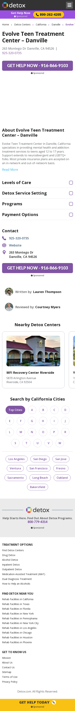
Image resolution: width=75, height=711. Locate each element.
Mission (6, 657)
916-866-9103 (37, 65)
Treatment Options (17, 545)
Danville (56, 24)
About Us (7, 662)
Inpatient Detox (11, 564)
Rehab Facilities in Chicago (17, 632)
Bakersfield (37, 487)
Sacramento (15, 478)
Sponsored (20, 16)
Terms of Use (10, 676)
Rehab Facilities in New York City (20, 623)
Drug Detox (8, 555)
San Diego (40, 459)
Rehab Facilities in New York (18, 613)
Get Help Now (20, 13)
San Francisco (39, 468)
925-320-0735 (12, 53)
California (41, 24)
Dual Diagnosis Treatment (17, 579)
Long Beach (40, 478)
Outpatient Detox (12, 569)
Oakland (62, 478)
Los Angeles (17, 459)
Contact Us (8, 667)
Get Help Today (37, 702)
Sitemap (6, 672)
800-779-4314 (37, 522)
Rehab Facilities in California (17, 599)
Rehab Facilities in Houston (17, 637)
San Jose (60, 459)
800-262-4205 (48, 14)
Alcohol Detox (10, 559)
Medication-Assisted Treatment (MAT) (23, 574)
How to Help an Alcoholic (16, 583)
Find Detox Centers (13, 550)
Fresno (60, 468)
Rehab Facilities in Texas (16, 604)
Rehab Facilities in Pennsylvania (19, 618)
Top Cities (15, 410)
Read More (10, 169)
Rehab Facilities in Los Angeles (19, 628)
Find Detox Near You (17, 593)
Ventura (15, 468)
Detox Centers (22, 24)
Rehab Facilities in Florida (16, 608)
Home (5, 24)
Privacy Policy (9, 681)
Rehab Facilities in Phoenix (17, 642)
